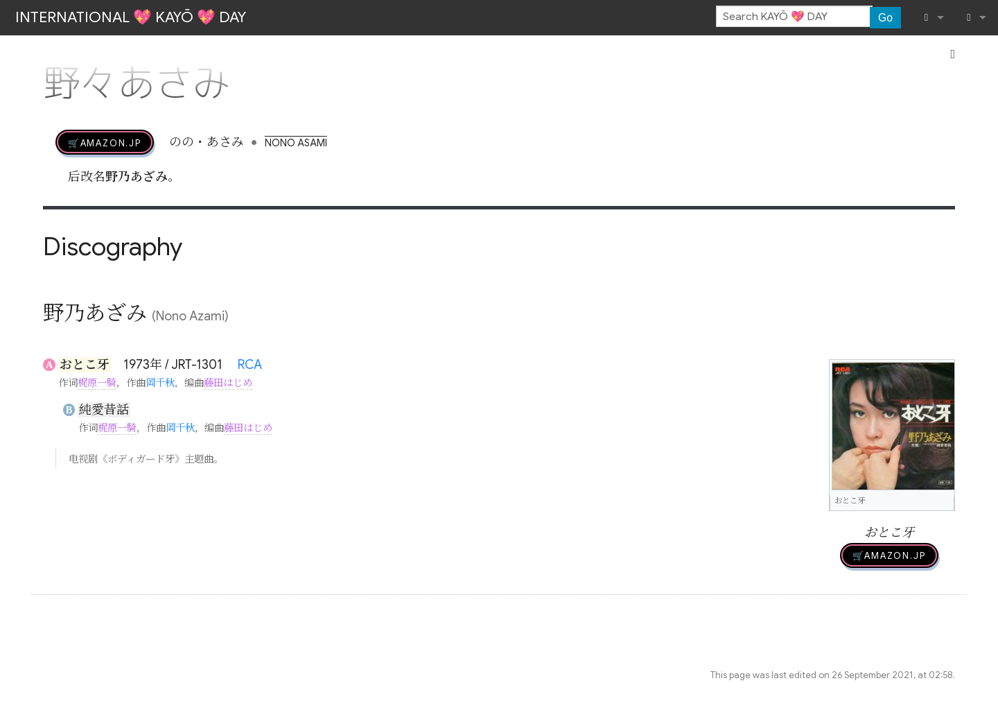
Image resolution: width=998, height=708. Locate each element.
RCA (250, 364)
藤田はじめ (228, 383)
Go (885, 18)
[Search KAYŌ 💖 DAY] (794, 17)
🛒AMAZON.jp (104, 142)
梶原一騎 (97, 383)
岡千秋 (160, 383)
